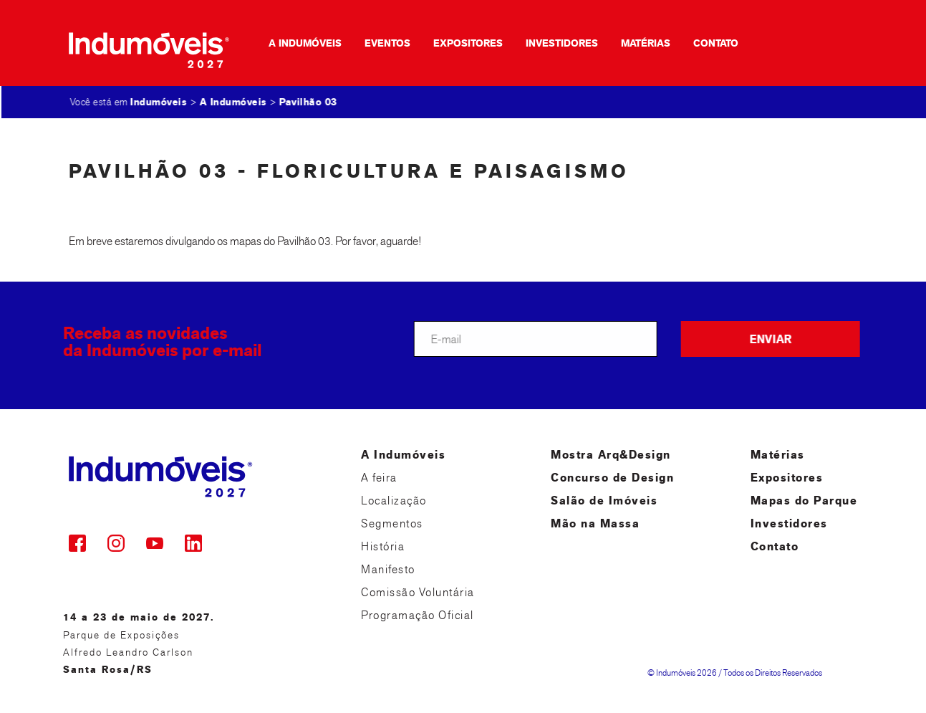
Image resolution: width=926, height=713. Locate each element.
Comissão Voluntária (418, 592)
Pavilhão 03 (309, 102)
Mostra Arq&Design (611, 454)
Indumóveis (159, 102)
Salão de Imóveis (604, 500)
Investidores (554, 43)
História (383, 546)
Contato (707, 43)
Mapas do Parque (804, 500)
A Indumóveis (297, 43)
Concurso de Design (612, 477)
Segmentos (392, 523)
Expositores (460, 43)
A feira (379, 477)
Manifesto (388, 569)
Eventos (379, 43)
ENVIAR (773, 339)
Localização (394, 500)
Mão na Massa (595, 523)
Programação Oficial (417, 615)
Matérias (637, 43)
